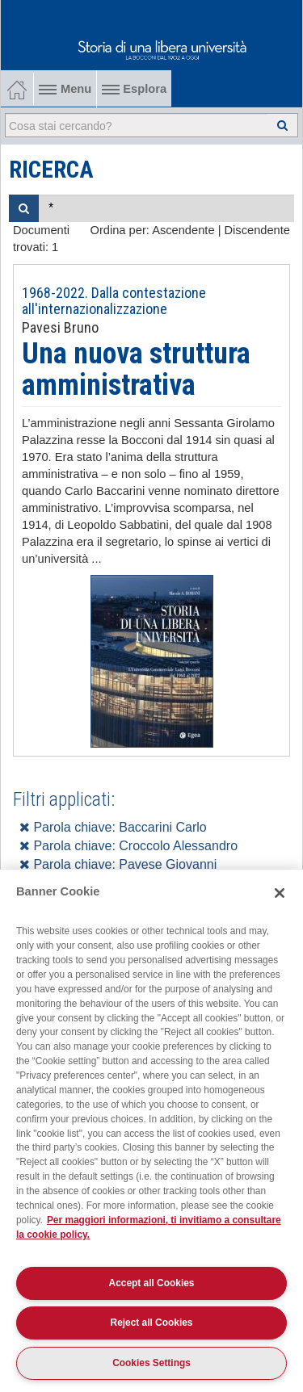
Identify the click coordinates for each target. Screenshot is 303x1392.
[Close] (279, 893)
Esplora (134, 88)
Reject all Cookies (152, 1322)
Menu (65, 88)
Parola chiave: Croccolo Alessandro (128, 846)
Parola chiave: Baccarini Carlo (113, 827)
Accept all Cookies (152, 1283)
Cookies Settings (151, 1363)
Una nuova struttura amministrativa (136, 370)
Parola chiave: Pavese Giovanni (118, 864)
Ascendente (183, 230)
